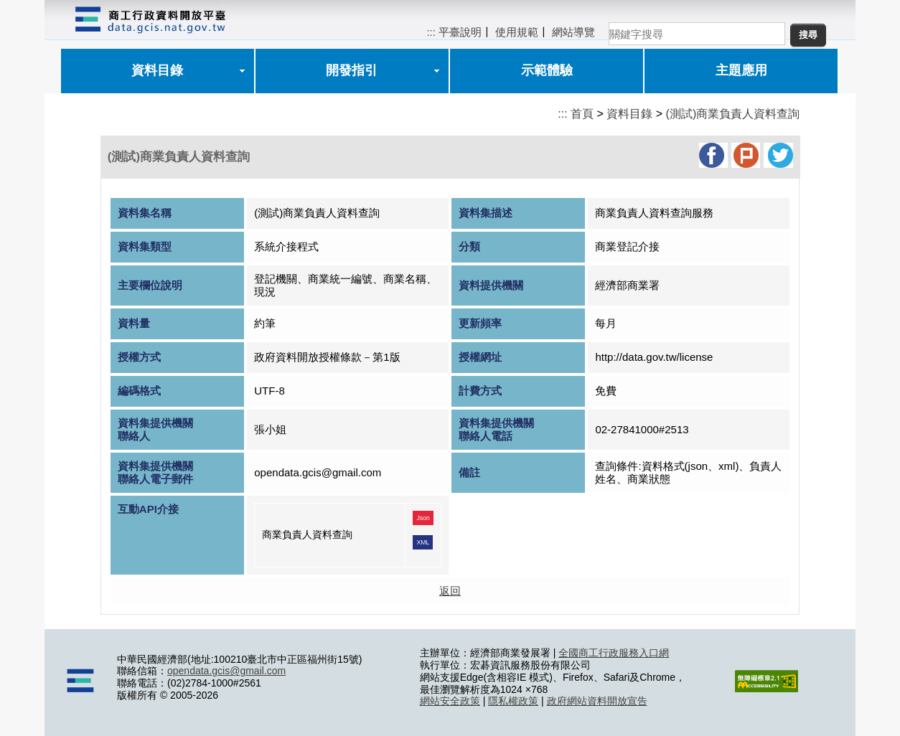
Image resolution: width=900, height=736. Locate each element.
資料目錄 (157, 70)
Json (423, 518)
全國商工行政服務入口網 (613, 653)
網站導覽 (573, 32)
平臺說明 (460, 32)
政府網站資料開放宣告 (597, 701)
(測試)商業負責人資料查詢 (733, 114)
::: (431, 32)
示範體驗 (547, 70)
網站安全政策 (450, 701)
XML (422, 542)
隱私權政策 (513, 701)
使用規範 (516, 32)
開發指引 (352, 70)
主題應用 (741, 70)
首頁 (582, 114)
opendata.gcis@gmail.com (226, 670)
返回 (450, 591)
